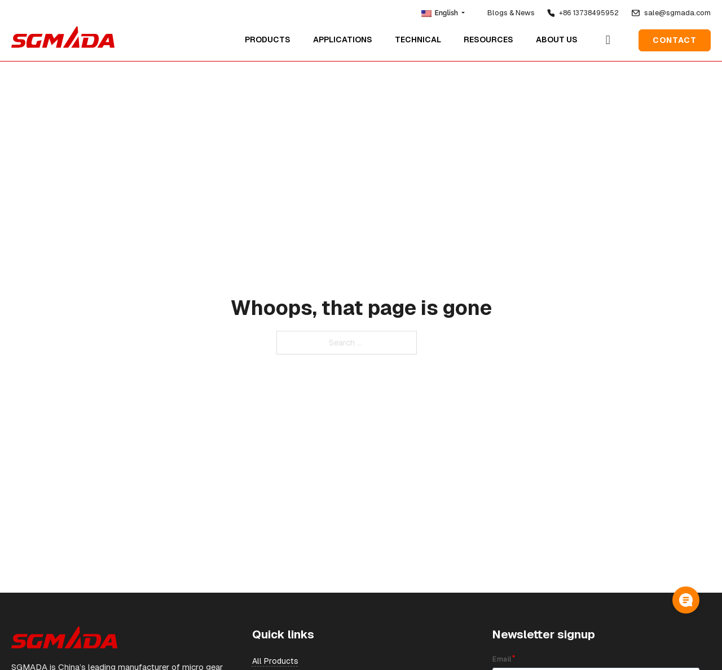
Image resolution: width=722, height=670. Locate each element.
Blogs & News (511, 12)
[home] (63, 35)
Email (501, 659)
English (440, 13)
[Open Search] (608, 38)
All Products (275, 660)
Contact (675, 37)
